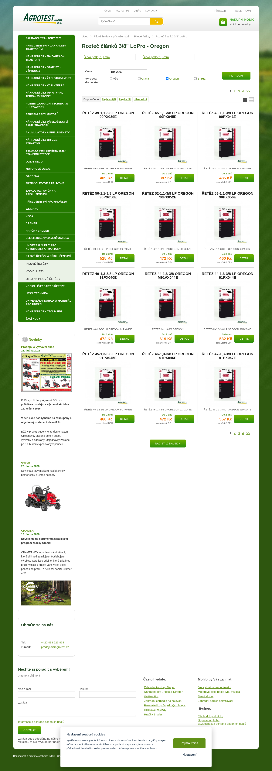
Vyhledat (156, 21)
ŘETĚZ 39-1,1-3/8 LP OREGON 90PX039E (108, 115)
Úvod (85, 36)
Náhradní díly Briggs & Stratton (163, 691)
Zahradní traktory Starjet (159, 687)
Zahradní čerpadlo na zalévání (163, 700)
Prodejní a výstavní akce (37, 346)
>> (248, 91)
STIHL (201, 78)
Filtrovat (236, 75)
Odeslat (29, 730)
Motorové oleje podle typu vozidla (219, 691)
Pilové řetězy (142, 36)
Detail (124, 178)
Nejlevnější (109, 99)
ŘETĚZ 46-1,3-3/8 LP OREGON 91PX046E (168, 356)
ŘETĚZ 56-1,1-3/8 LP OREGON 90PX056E (227, 195)
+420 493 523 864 (52, 642)
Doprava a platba (208, 720)
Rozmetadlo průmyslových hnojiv (164, 705)
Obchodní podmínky (210, 716)
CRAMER (27, 530)
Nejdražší (125, 99)
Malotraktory (205, 696)
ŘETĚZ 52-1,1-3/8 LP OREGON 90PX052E (168, 195)
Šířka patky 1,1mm (97, 57)
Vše (115, 78)
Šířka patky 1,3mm (156, 57)
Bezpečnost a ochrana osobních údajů (222, 723)
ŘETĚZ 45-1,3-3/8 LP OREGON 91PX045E (108, 356)
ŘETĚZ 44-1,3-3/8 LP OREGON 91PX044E (227, 275)
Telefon (83, 688)
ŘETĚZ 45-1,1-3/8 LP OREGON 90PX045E (168, 115)
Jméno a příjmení (29, 675)
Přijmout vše (189, 743)
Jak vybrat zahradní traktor (214, 687)
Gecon (25, 462)
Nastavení (189, 754)
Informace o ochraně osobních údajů (41, 721)
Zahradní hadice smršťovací (215, 700)
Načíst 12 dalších (168, 443)
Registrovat (243, 11)
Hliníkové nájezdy (155, 709)
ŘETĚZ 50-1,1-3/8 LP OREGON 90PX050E (108, 195)
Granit (145, 78)
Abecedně (140, 99)
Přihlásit (220, 11)
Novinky (35, 339)
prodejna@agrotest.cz (55, 647)
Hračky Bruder (153, 714)
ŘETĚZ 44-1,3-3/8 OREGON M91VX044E (168, 275)
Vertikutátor (151, 696)
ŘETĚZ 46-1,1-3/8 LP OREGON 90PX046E (227, 115)
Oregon (174, 78)
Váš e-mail (25, 688)
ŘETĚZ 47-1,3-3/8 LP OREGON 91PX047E (227, 356)
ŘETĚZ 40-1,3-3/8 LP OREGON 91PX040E (108, 275)
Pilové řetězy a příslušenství (111, 36)
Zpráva (22, 702)
